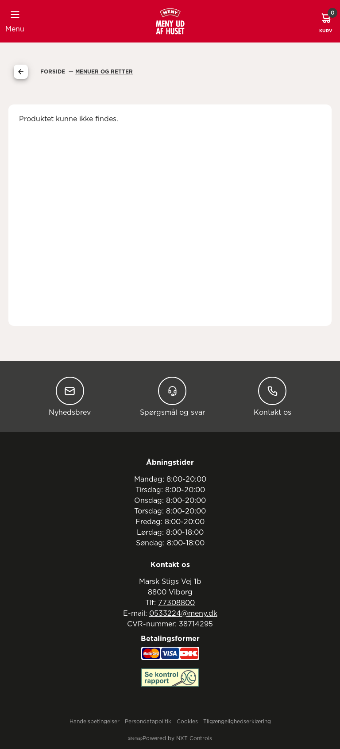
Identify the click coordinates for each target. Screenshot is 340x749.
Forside (53, 71)
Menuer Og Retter (104, 71)
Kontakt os (272, 396)
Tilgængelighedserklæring (237, 721)
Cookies (187, 721)
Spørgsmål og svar (172, 396)
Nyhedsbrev (70, 396)
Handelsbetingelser (95, 721)
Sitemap (135, 739)
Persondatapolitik (148, 721)
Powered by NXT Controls (177, 738)
